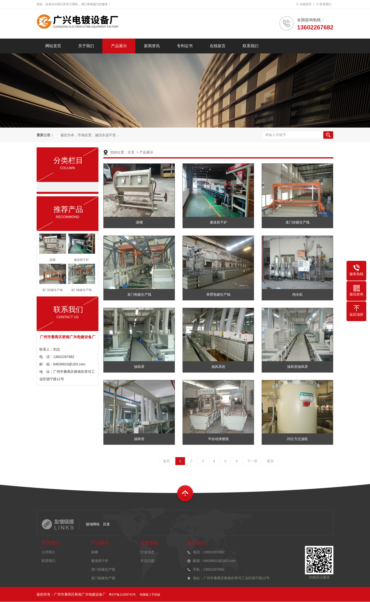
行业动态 (147, 552)
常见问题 (147, 561)
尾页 (270, 461)
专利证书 (185, 46)
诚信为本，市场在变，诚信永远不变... (89, 135)
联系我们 (325, 4)
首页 (166, 461)
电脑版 (144, 594)
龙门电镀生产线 (103, 578)
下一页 (252, 461)
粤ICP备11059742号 (122, 594)
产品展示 (119, 46)
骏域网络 (93, 524)
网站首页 (53, 46)
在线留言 (306, 4)
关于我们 (86, 46)
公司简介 (48, 552)
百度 (106, 524)
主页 (131, 152)
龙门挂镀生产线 (103, 569)
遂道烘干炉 (99, 561)
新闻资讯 (152, 46)
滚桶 (94, 552)
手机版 (155, 594)
